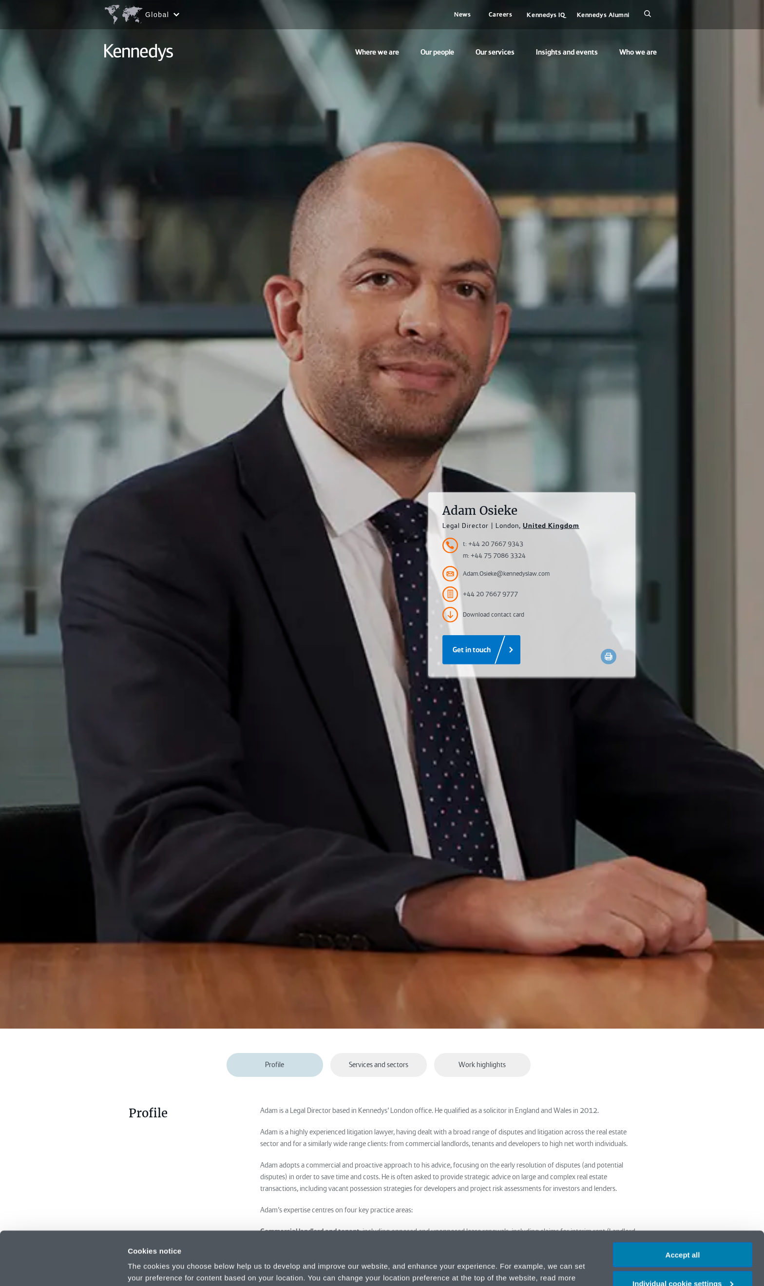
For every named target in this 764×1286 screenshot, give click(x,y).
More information (158, 1266)
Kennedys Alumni (603, 15)
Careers (501, 14)
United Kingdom (551, 525)
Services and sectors (378, 1065)
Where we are (377, 52)
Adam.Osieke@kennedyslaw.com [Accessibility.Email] (496, 574)
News (462, 14)
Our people (437, 52)
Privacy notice (531, 1239)
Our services (495, 52)
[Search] (647, 14)
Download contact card (483, 615)
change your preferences (247, 1239)
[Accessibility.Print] (608, 656)
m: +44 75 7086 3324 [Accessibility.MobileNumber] (494, 555)
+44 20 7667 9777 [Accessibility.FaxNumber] (480, 594)
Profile (274, 1065)
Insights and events (567, 52)
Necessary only (682, 1262)
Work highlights (482, 1065)
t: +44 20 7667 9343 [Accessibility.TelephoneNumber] (493, 543)
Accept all (683, 1204)
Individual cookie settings (682, 1233)
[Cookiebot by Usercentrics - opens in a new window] (63, 1267)
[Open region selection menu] (141, 14)
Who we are (638, 52)
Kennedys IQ (546, 15)
